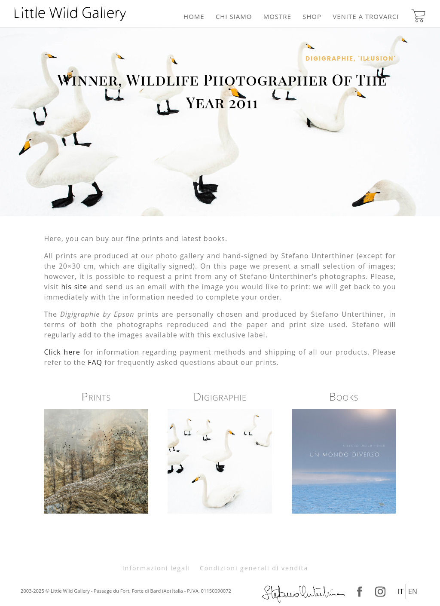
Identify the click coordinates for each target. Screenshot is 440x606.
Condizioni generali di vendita (254, 568)
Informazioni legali (156, 568)
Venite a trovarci (366, 17)
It (400, 591)
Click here (62, 352)
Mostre (277, 17)
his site (74, 286)
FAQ (95, 362)
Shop (311, 17)
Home (194, 17)
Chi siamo (234, 17)
